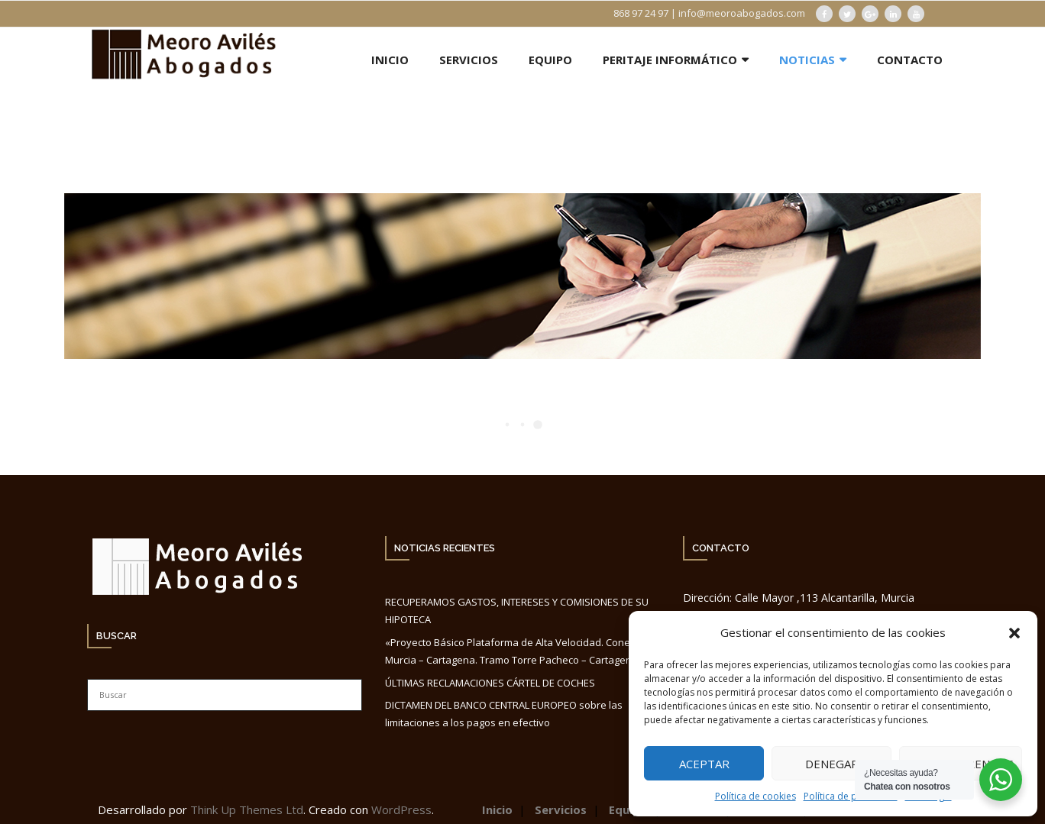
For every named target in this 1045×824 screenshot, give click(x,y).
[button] (1014, 633)
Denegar (832, 763)
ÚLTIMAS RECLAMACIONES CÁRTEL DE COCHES (490, 683)
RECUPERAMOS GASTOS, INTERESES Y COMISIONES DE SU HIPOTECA (517, 610)
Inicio (497, 809)
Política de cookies (755, 796)
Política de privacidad (851, 796)
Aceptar (704, 763)
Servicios (561, 809)
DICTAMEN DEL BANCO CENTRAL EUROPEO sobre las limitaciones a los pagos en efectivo (504, 713)
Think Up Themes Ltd (246, 809)
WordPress (401, 809)
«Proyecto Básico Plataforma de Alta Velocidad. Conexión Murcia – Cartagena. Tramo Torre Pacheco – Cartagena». (517, 651)
